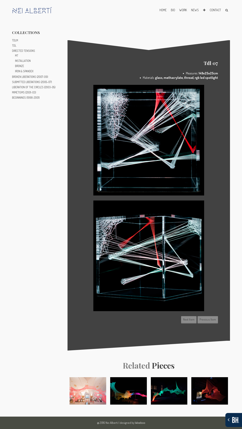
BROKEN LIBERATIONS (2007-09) (30, 76)
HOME (163, 10)
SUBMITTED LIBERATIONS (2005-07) (32, 82)
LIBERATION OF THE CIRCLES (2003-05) (33, 87)
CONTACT (215, 10)
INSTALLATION (23, 60)
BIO (173, 10)
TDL (14, 45)
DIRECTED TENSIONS (23, 50)
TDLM (15, 40)
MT (16, 55)
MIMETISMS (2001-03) (24, 92)
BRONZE (19, 66)
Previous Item (208, 319)
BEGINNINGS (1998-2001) (26, 97)
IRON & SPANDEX (24, 71)
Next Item (189, 319)
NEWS (195, 10)
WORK (183, 10)
